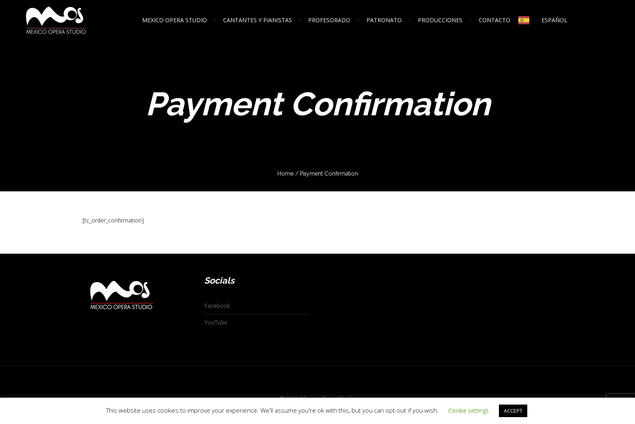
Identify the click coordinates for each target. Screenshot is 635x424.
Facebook (217, 306)
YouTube (216, 322)
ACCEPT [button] (513, 410)
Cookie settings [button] (468, 410)
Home (285, 173)
